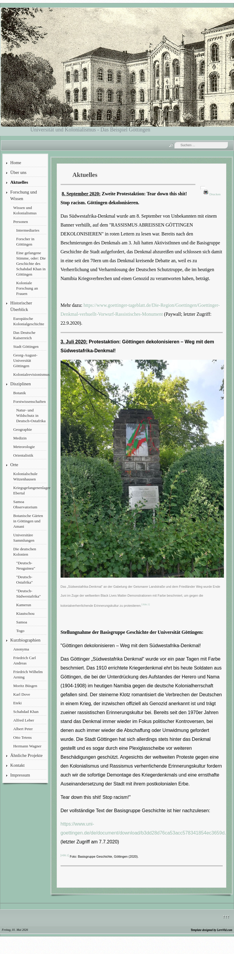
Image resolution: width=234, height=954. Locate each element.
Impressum (20, 775)
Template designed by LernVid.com (211, 929)
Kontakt (17, 765)
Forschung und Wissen (23, 195)
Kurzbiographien (25, 640)
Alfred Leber (23, 720)
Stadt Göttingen (26, 346)
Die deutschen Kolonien (24, 552)
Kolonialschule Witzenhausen (25, 476)
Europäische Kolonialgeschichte (28, 321)
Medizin (20, 438)
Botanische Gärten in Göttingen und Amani (28, 521)
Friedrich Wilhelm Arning (28, 674)
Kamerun (23, 605)
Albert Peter (23, 729)
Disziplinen (20, 383)
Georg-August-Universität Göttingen (25, 360)
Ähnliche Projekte (26, 755)
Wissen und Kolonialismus (25, 210)
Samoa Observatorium (25, 504)
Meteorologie (24, 446)
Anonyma (21, 649)
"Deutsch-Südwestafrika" (28, 593)
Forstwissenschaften (29, 401)
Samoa (21, 622)
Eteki (17, 703)
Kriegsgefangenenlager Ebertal (29, 490)
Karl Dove (21, 694)
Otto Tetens (22, 737)
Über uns (18, 172)
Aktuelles (19, 182)
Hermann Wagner (27, 746)
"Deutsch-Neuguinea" (25, 565)
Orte (14, 464)
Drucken (215, 194)
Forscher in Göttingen (25, 241)
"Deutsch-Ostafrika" (24, 579)
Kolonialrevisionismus (29, 374)
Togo (20, 630)
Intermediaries (27, 230)
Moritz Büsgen (25, 685)
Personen (20, 221)
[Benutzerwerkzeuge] (202, 188)
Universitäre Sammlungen (23, 538)
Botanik (19, 393)
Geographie (22, 429)
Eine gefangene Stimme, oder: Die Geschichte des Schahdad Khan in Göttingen (31, 263)
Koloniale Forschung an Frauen (27, 288)
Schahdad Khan (26, 711)
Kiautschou (25, 613)
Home (15, 162)
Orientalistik (23, 455)
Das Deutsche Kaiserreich (24, 335)
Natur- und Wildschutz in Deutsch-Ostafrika (31, 415)
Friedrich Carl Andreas (24, 660)
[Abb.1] (145, 604)
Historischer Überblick (21, 306)
